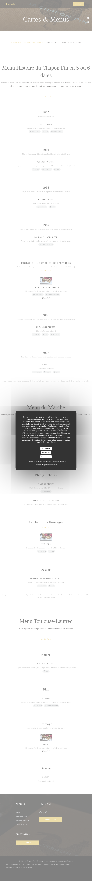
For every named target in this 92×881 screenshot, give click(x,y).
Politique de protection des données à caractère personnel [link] (47, 461)
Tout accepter (46, 448)
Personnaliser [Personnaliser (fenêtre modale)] (46, 457)
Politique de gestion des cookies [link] (46, 465)
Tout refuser (46, 452)
